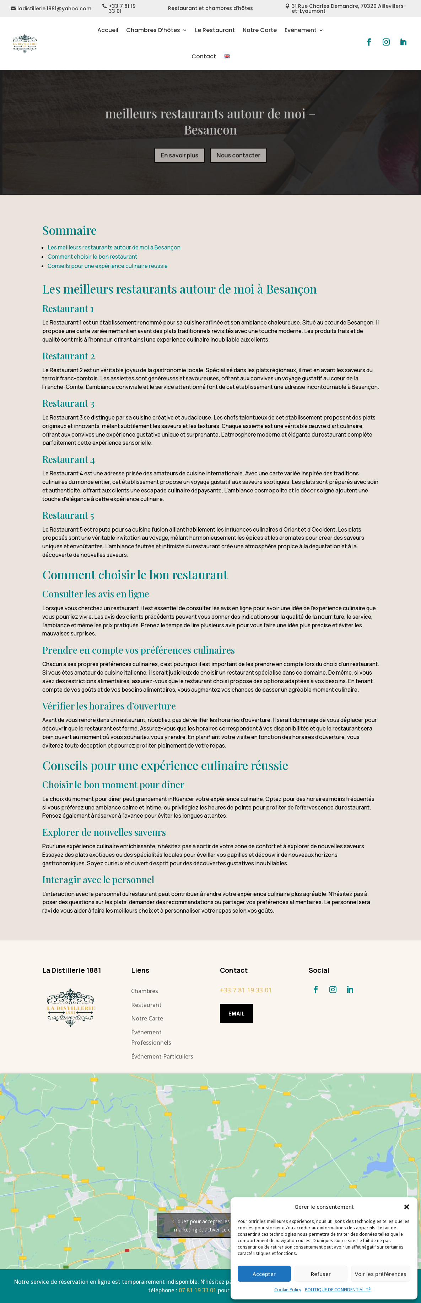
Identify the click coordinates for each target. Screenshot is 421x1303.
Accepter (264, 1273)
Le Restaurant (215, 30)
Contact (203, 56)
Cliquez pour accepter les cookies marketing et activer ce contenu (210, 1225)
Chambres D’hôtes (153, 30)
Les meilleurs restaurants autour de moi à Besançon (114, 247)
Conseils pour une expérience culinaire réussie (108, 266)
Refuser (321, 1273)
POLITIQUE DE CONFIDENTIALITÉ (338, 1290)
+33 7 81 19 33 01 (122, 8)
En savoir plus (179, 155)
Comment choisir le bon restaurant (92, 256)
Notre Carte (260, 30)
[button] (406, 1206)
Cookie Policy (287, 1290)
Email (236, 1014)
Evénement (301, 30)
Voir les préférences (380, 1273)
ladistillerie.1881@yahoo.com (54, 8)
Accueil (107, 30)
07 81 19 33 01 (197, 1290)
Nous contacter (238, 155)
